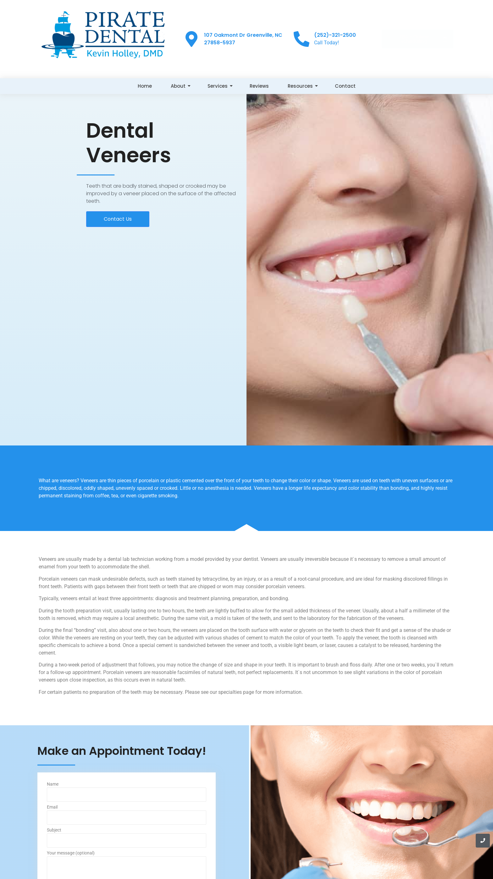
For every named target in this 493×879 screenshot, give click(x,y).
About (181, 86)
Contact (345, 86)
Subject (126, 839)
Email (126, 816)
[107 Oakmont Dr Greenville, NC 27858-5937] (191, 39)
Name (126, 793)
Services (220, 86)
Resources (303, 86)
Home (145, 86)
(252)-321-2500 (335, 35)
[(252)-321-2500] (301, 39)
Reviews (259, 86)
